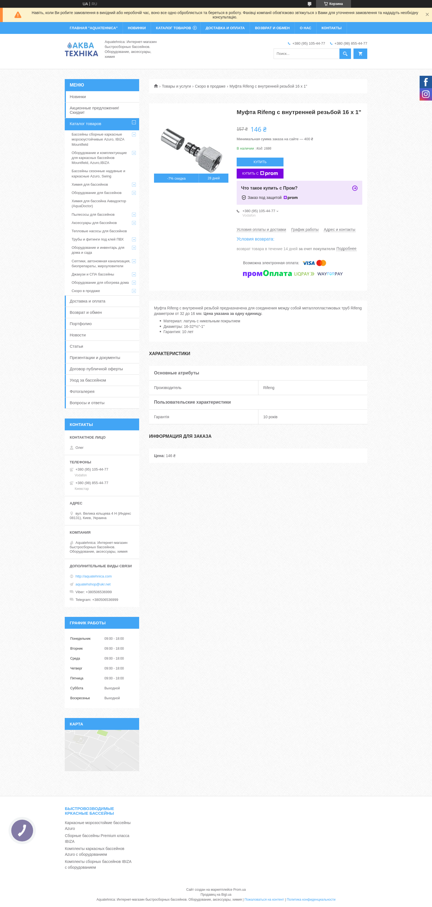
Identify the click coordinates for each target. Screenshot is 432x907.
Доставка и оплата (87, 301)
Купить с (260, 173)
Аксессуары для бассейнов (94, 223)
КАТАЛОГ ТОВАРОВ (173, 28)
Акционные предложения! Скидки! (94, 110)
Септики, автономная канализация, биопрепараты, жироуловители (101, 263)
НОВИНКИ (137, 28)
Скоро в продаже (210, 86)
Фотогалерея (82, 391)
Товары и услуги (176, 86)
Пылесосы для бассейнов (93, 214)
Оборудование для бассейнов (96, 193)
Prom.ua (239, 890)
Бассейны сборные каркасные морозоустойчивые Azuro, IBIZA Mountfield (98, 139)
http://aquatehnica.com (93, 576)
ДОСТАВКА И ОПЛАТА (225, 28)
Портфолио (81, 323)
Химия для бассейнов (90, 184)
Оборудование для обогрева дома (100, 282)
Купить (259, 162)
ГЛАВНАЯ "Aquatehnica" (94, 28)
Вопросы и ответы (87, 402)
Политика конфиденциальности (311, 899)
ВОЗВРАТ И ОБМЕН (272, 28)
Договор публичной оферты (96, 368)
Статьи (76, 346)
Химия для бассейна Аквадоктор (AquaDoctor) (99, 203)
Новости (78, 335)
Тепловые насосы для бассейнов (99, 231)
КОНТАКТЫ (332, 28)
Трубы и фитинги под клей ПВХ (98, 239)
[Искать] (345, 53)
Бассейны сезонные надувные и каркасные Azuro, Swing (98, 173)
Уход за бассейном (88, 380)
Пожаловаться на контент (264, 899)
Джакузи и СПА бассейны (93, 274)
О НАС (305, 28)
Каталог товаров (85, 123)
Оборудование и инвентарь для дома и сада (98, 250)
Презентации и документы (95, 357)
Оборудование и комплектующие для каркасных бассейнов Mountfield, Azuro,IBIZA (99, 158)
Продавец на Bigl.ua (216, 895)
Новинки (78, 96)
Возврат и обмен (86, 312)
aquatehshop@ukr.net (92, 584)
